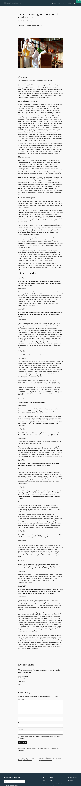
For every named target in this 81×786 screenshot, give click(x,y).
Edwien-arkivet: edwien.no (12, 3)
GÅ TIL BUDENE (22, 77)
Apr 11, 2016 (21, 21)
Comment (21, 699)
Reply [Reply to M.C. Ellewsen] (19, 684)
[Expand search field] (75, 3)
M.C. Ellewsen (25, 676)
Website (20, 729)
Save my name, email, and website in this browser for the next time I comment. (40, 737)
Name (20, 716)
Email (20, 723)
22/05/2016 (24, 678)
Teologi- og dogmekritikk (34, 25)
